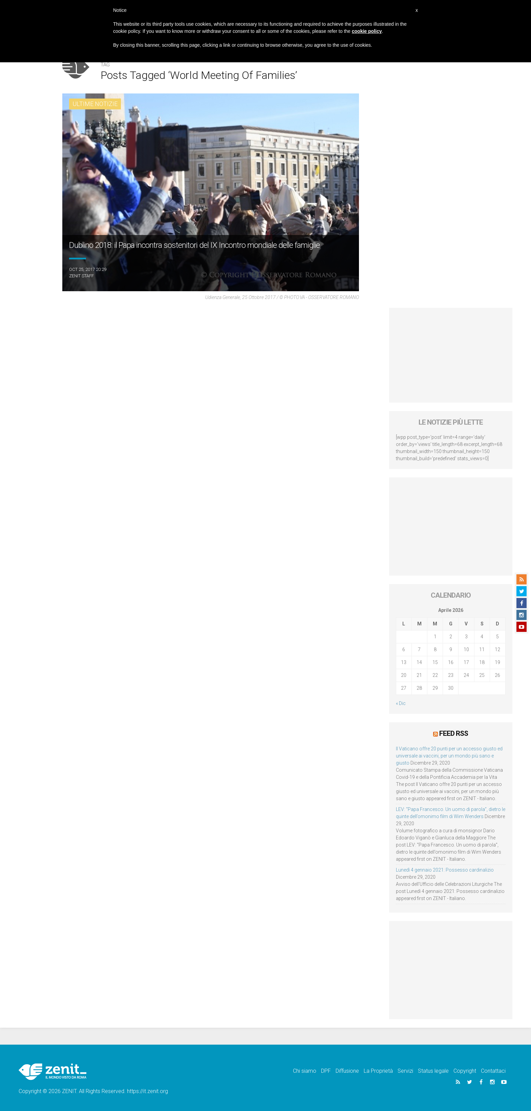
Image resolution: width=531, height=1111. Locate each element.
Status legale (433, 1071)
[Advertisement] (451, 355)
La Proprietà (378, 1071)
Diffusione (347, 1071)
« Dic (401, 703)
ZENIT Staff (81, 275)
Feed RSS (453, 733)
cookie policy (367, 31)
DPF (326, 1071)
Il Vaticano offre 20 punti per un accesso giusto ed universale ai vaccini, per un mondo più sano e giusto (449, 756)
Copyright (464, 1071)
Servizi (405, 1071)
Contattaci (493, 1071)
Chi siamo (304, 1071)
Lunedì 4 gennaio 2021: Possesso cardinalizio (445, 870)
